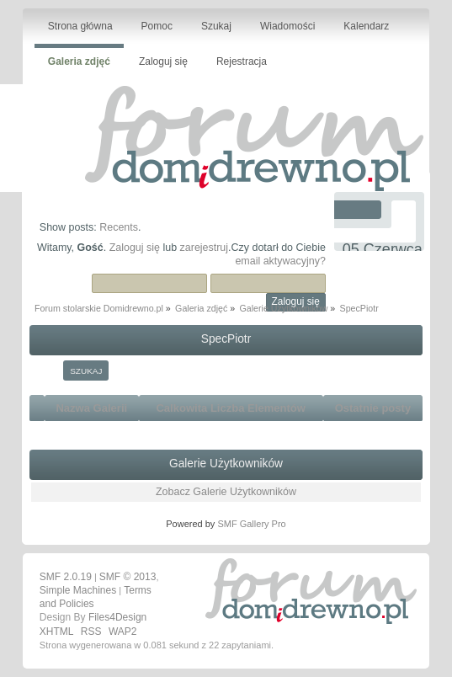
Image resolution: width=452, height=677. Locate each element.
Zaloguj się (134, 247)
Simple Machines (78, 590)
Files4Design (117, 617)
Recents (118, 227)
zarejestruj (204, 247)
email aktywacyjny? (280, 261)
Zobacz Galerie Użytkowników (226, 492)
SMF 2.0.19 (66, 577)
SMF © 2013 (128, 577)
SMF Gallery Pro (251, 524)
